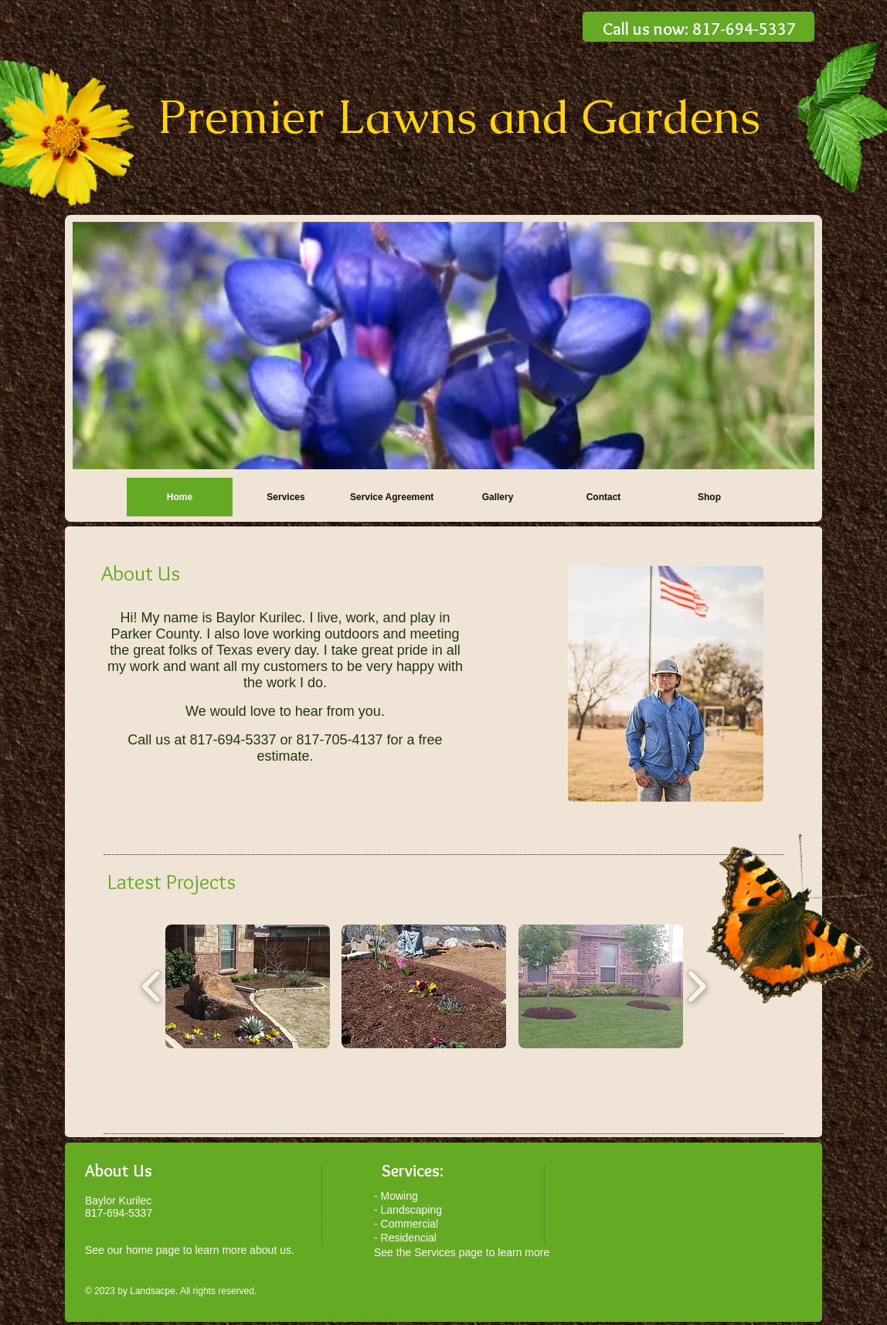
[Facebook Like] (707, 1108)
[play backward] (151, 986)
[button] (247, 986)
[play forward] (696, 986)
